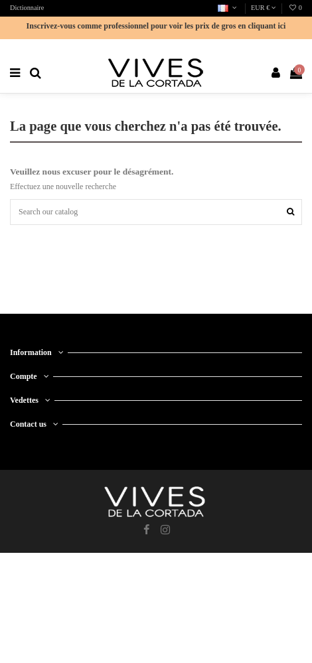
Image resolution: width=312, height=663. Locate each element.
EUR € (263, 7)
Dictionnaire (27, 7)
